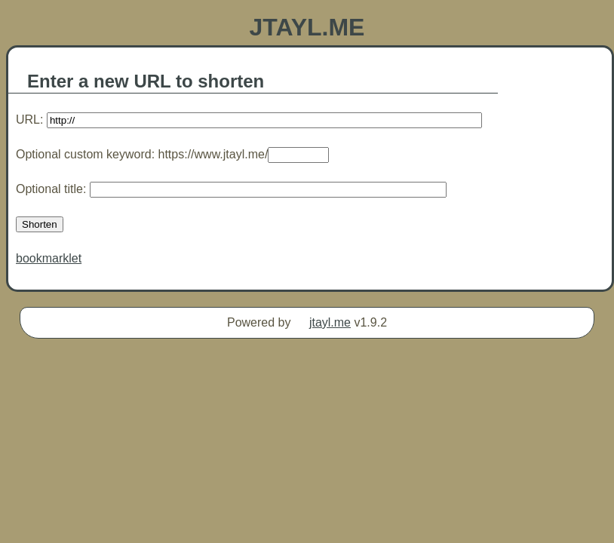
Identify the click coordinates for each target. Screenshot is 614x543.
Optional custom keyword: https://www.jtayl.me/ (172, 154)
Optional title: (231, 189)
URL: (249, 119)
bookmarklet (48, 258)
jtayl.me (330, 322)
